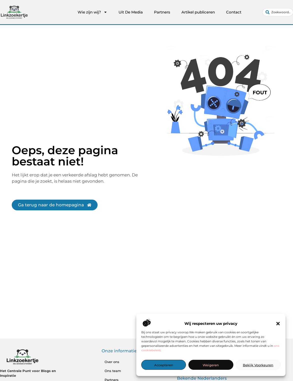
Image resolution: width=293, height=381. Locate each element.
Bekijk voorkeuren (258, 365)
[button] (278, 323)
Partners (162, 12)
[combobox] (278, 12)
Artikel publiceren (198, 12)
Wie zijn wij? (92, 12)
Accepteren (163, 365)
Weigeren (211, 365)
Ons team (113, 371)
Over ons (112, 362)
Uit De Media (131, 12)
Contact (233, 12)
